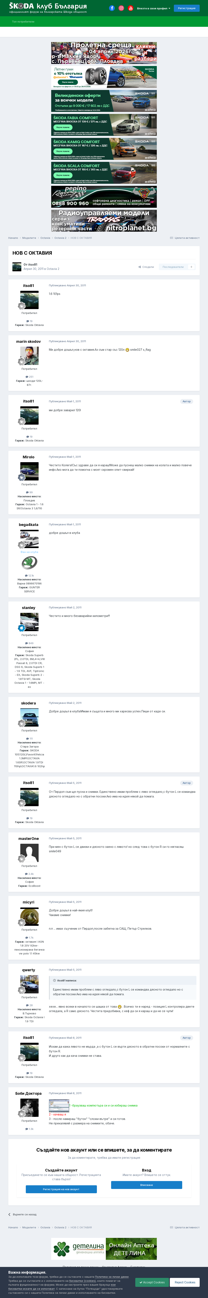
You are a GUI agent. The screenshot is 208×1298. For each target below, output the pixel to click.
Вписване (146, 1185)
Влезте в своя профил (153, 8)
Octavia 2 (53, 268)
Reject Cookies (184, 1282)
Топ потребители (23, 21)
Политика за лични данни (112, 1276)
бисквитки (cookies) (82, 1280)
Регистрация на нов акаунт (61, 1189)
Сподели (146, 266)
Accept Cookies (152, 1282)
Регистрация (186, 8)
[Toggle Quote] (55, 980)
